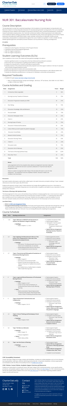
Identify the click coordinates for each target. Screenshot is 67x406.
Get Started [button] (21, 10)
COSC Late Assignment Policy (18, 204)
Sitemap (55, 403)
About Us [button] (59, 10)
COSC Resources (34, 370)
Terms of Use (35, 403)
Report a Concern (27, 392)
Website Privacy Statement (46, 403)
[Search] (37, 4)
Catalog (37, 393)
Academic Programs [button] (10, 10)
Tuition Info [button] (50, 10)
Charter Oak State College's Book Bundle (24, 78)
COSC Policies (45, 369)
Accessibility (25, 390)
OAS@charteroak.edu (37, 362)
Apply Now (60, 4)
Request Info (51, 4)
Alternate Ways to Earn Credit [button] (36, 10)
